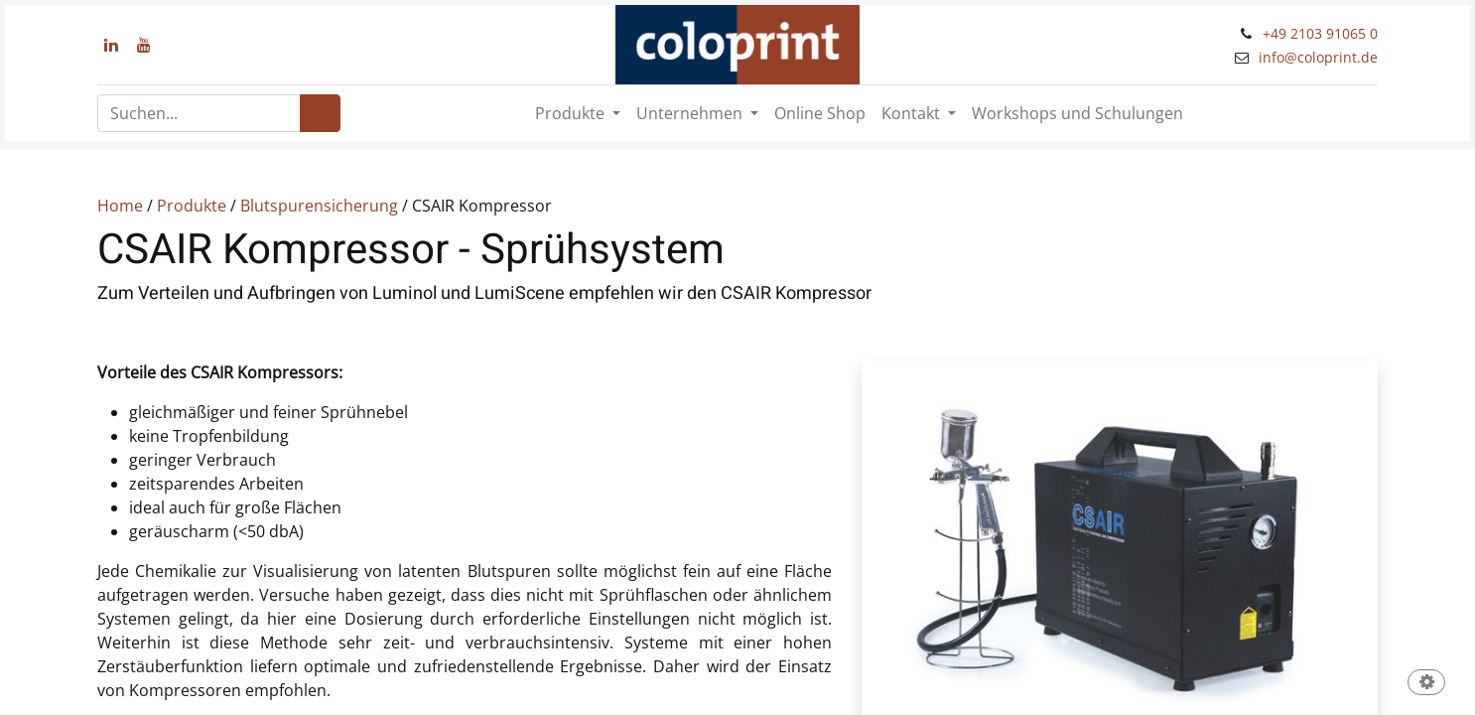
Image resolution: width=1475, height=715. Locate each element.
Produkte (191, 205)
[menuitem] (819, 113)
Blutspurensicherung (319, 205)
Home (120, 205)
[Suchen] (320, 113)
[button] (1426, 683)
